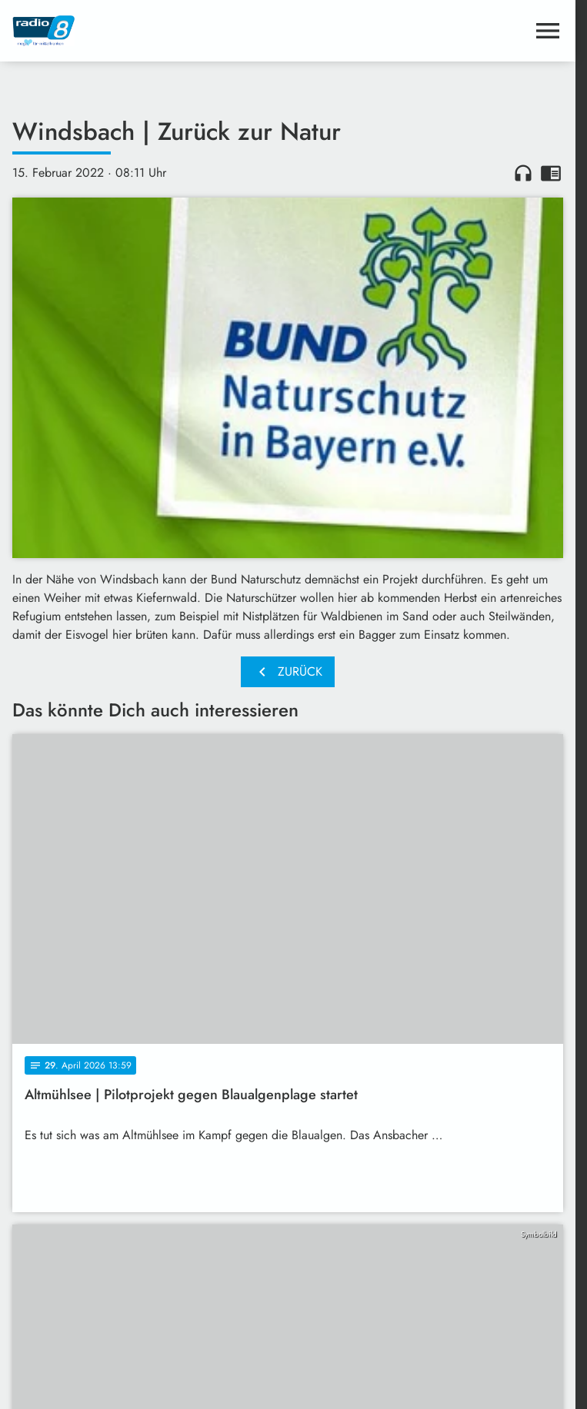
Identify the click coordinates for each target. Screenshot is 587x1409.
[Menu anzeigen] (547, 30)
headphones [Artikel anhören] (523, 173)
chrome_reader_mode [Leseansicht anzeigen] (551, 173)
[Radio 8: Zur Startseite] (150, 30)
